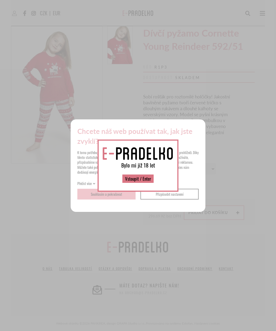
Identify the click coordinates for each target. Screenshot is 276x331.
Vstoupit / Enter (138, 178)
